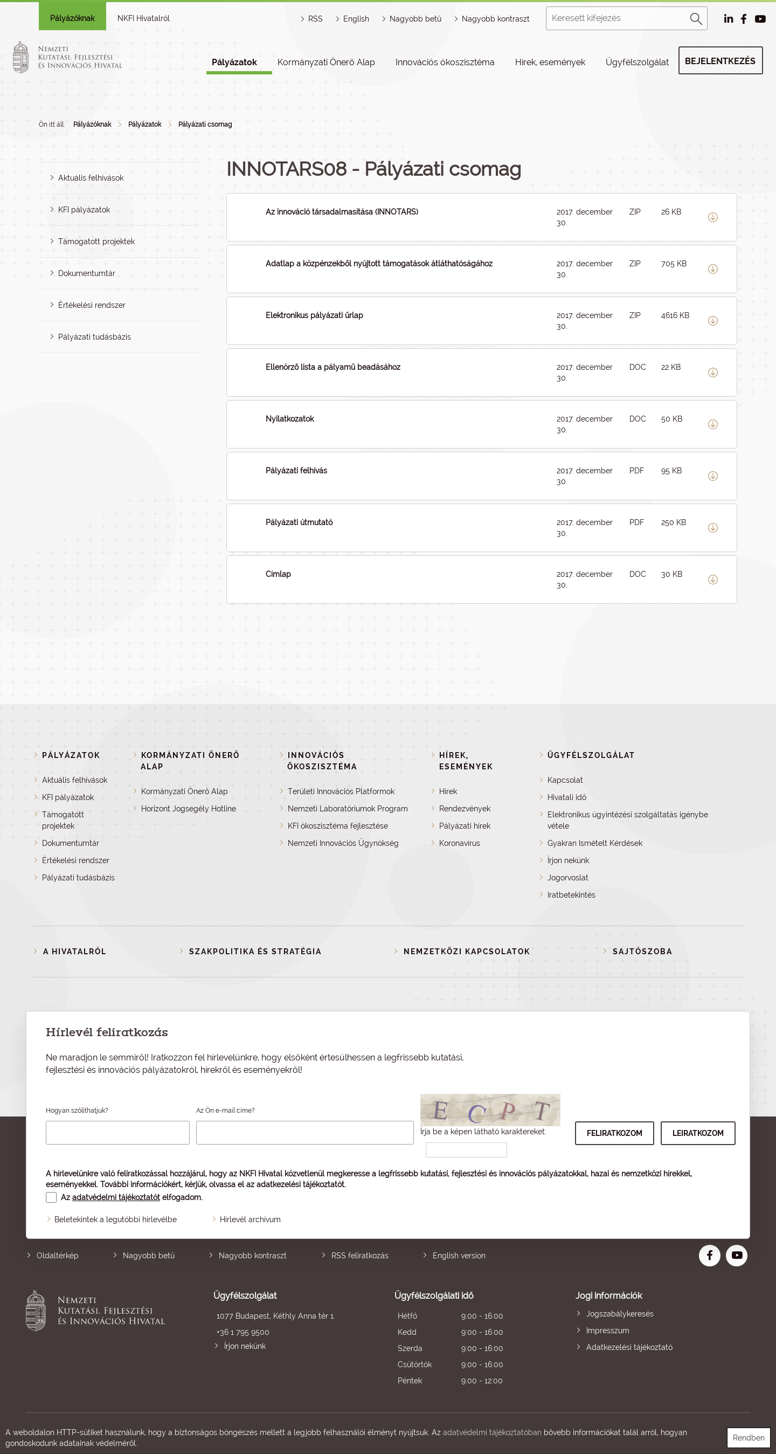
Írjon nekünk (568, 860)
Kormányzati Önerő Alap (326, 62)
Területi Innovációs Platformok (341, 791)
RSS (315, 19)
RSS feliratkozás (360, 1255)
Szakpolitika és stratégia (255, 951)
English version (459, 1255)
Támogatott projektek (96, 241)
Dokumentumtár (86, 273)
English (356, 19)
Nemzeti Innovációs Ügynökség (343, 843)
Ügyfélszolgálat (637, 62)
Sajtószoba (643, 951)
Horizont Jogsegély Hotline (188, 808)
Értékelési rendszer (92, 305)
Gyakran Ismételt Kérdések (595, 843)
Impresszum (607, 1330)
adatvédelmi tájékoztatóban (492, 1432)
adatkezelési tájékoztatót (300, 1184)
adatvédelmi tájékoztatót (116, 1197)
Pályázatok (234, 62)
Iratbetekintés (571, 895)
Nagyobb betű (149, 1255)
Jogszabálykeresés (620, 1314)
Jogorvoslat (568, 877)
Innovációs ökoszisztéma (445, 62)
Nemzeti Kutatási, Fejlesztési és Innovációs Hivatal (98, 1339)
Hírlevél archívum (250, 1219)
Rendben (749, 1438)
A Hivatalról (75, 951)
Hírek (448, 791)
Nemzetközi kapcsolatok (467, 951)
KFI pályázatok (84, 209)
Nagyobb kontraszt (496, 19)
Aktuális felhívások (90, 178)
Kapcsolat (565, 780)
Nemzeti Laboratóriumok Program (348, 808)
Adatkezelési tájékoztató (629, 1347)
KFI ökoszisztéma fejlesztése (338, 826)
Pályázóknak (72, 18)
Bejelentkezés (720, 61)
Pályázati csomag (205, 124)
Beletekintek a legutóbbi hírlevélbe (115, 1219)
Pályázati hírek (464, 826)
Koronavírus (459, 843)
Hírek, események (550, 62)
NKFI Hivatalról (143, 18)
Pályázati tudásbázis (94, 337)
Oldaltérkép (58, 1255)
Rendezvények (464, 808)
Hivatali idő (567, 797)
